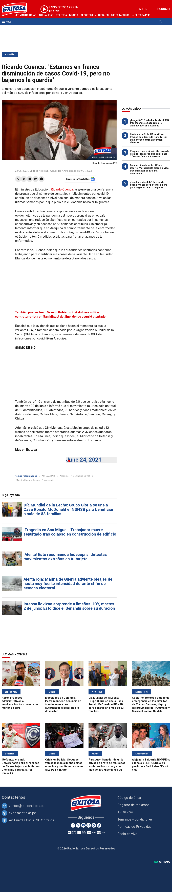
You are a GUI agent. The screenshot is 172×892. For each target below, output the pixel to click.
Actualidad (46, 15)
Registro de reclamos (133, 805)
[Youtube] (83, 825)
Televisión (21, 28)
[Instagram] (88, 825)
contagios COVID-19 (83, 476)
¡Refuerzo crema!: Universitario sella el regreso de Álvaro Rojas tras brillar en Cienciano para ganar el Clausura (20, 766)
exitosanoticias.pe (22, 813)
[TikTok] (99, 825)
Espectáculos (120, 15)
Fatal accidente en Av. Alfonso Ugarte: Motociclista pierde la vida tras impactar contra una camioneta (149, 169)
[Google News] (94, 825)
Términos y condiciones (135, 819)
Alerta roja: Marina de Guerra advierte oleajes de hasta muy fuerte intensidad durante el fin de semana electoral (68, 583)
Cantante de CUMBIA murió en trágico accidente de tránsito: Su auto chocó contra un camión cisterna (148, 138)
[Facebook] (73, 825)
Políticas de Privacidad (134, 827)
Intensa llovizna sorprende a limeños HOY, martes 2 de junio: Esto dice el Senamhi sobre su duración (69, 606)
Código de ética (129, 798)
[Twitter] (78, 825)
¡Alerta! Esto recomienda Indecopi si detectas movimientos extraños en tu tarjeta (65, 556)
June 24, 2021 (84, 459)
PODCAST (163, 9)
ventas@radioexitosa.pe (27, 806)
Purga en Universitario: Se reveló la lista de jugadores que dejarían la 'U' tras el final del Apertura (149, 154)
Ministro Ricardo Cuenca (28, 480)
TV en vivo (125, 812)
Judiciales (102, 15)
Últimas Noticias (25, 15)
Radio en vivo (127, 834)
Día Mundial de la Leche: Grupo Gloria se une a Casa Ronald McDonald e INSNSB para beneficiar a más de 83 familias (69, 509)
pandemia (49, 480)
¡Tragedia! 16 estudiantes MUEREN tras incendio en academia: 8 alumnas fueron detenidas (149, 123)
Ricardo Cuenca (62, 189)
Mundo (73, 15)
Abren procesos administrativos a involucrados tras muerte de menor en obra (20, 702)
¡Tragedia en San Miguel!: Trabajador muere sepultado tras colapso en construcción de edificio (70, 532)
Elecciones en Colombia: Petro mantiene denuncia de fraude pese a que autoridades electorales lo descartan (63, 704)
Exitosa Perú (143, 15)
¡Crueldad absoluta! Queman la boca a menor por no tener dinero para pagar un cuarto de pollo (148, 185)
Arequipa (64, 476)
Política (61, 15)
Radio (33, 28)
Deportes (86, 15)
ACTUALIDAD (48, 476)
